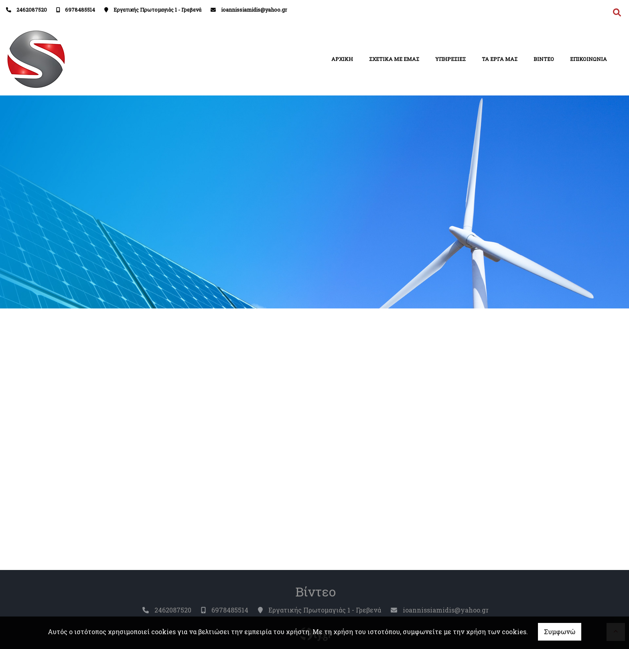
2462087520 (31, 9)
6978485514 (80, 9)
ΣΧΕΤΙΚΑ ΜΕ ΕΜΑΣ (394, 59)
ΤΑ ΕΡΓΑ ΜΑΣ (499, 59)
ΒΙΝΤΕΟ (544, 59)
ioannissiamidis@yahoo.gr (254, 9)
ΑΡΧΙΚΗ (342, 59)
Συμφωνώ (559, 631)
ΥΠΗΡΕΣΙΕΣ (450, 59)
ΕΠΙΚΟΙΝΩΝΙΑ (588, 59)
